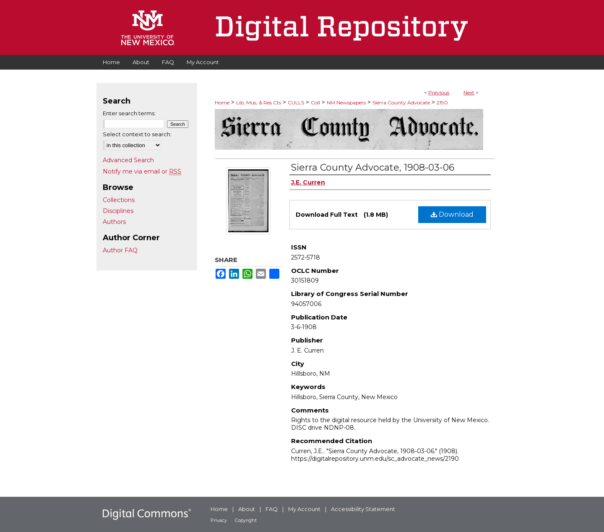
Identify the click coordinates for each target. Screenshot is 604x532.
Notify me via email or (142, 171)
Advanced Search (128, 160)
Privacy (219, 520)
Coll (315, 102)
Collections (119, 200)
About (246, 509)
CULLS (296, 102)
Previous (438, 92)
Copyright (246, 520)
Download (452, 214)
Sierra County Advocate (401, 102)
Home (222, 102)
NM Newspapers (346, 102)
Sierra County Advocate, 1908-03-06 (372, 167)
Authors (114, 222)
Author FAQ (120, 250)
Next (468, 92)
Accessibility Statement (363, 509)
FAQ (272, 509)
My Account (304, 509)
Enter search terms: (129, 113)
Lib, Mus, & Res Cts (258, 102)
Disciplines (118, 211)
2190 (442, 102)
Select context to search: (137, 134)
